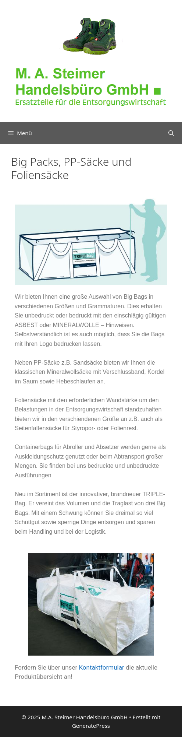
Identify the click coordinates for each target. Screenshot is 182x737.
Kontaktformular (101, 667)
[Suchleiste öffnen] (171, 133)
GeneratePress (91, 725)
